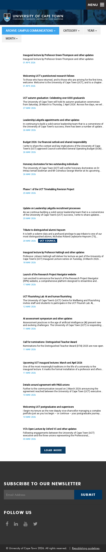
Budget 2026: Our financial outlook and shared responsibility (55, 142)
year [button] (92, 30)
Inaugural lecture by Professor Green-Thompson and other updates (58, 55)
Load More (53, 450)
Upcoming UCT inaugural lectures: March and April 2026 (52, 362)
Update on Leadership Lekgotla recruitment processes (52, 208)
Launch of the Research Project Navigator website (49, 274)
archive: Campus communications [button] (30, 30)
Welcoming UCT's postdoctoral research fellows (48, 76)
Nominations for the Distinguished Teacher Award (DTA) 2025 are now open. (63, 346)
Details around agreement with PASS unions (46, 385)
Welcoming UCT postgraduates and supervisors (48, 407)
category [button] (71, 30)
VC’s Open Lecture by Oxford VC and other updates (49, 429)
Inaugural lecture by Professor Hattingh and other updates (53, 252)
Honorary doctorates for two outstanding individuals (50, 164)
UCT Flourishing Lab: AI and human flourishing (47, 296)
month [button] (12, 38)
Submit (88, 495)
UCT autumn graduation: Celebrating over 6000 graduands (54, 98)
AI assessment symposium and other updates (47, 318)
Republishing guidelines (85, 548)
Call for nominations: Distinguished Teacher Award (50, 342)
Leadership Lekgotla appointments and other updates (51, 120)
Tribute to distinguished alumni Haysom (44, 230)
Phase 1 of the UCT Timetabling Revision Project (48, 189)
